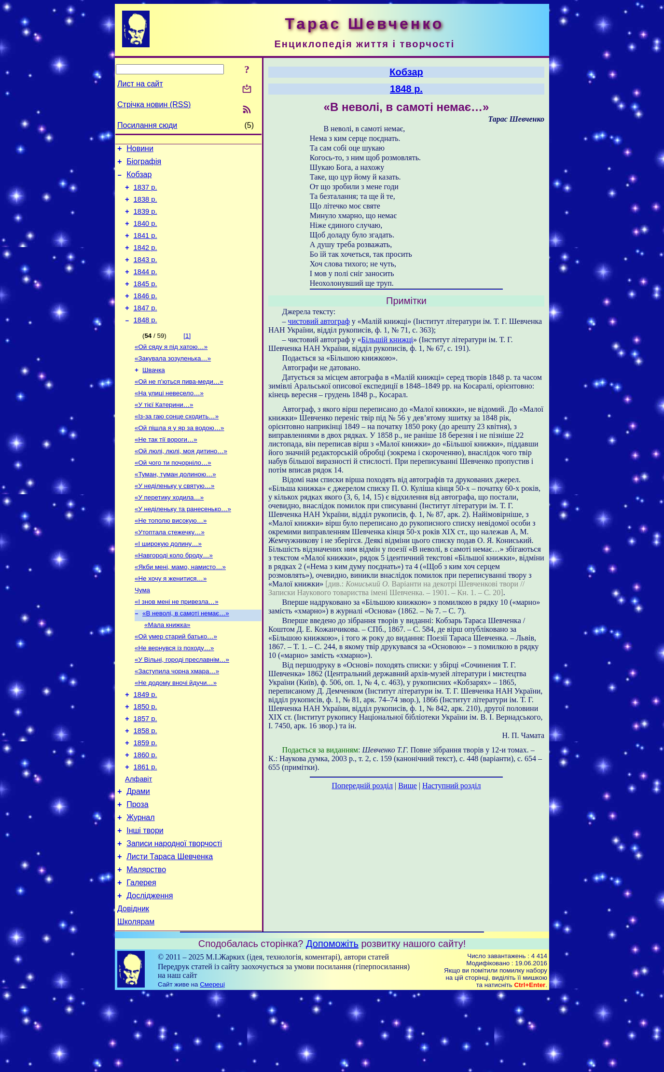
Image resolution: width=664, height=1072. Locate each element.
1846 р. (145, 315)
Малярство (146, 942)
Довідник (133, 985)
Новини (139, 150)
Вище (407, 785)
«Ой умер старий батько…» (176, 683)
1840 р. (145, 233)
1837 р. (145, 193)
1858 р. (145, 787)
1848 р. (145, 342)
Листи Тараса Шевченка (169, 927)
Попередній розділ (362, 785)
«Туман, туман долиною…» (175, 507)
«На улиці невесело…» (169, 419)
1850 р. (145, 760)
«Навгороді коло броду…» (174, 595)
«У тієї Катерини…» (164, 432)
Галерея (141, 956)
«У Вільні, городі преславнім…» (182, 708)
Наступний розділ (451, 785)
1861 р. (145, 828)
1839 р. (145, 220)
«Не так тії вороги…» (166, 469)
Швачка (153, 394)
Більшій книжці (387, 339)
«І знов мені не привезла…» (177, 645)
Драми (138, 855)
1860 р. (145, 814)
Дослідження (149, 971)
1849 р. (145, 747)
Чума (142, 633)
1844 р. (145, 288)
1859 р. (145, 801)
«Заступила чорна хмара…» (177, 720)
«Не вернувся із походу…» (174, 695)
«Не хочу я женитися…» (171, 620)
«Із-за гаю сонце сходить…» (177, 444)
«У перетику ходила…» (169, 532)
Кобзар (139, 179)
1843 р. (145, 274)
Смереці (212, 1062)
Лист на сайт (140, 84)
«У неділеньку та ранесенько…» (183, 545)
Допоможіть (332, 1021)
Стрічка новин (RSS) (154, 104)
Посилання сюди (147, 125)
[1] (187, 357)
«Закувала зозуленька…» (173, 382)
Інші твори (145, 898)
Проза (137, 869)
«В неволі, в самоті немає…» (185, 658)
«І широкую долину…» (168, 582)
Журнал (140, 884)
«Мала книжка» (167, 670)
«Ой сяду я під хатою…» (171, 369)
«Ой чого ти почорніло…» (173, 495)
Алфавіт (138, 841)
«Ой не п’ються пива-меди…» (179, 407)
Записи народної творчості (174, 913)
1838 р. (145, 206)
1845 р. (145, 301)
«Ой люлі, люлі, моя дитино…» (181, 482)
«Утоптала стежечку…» (170, 570)
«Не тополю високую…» (171, 557)
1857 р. (145, 774)
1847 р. (145, 328)
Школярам (135, 1000)
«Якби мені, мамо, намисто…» (180, 608)
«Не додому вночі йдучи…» (176, 733)
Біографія (143, 164)
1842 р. (145, 261)
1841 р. (145, 247)
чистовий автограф (319, 321)
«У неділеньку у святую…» (174, 520)
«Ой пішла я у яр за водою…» (179, 457)
